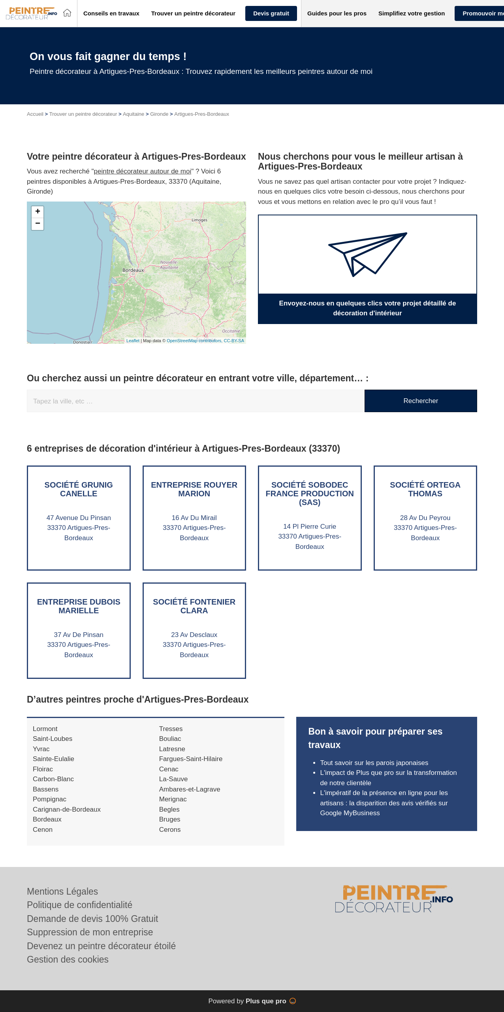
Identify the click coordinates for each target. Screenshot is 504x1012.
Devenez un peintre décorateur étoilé (101, 946)
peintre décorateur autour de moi (143, 171)
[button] (111, 13)
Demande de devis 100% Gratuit (92, 919)
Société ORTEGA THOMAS (425, 489)
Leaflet (132, 340)
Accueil (35, 114)
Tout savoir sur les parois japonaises (374, 763)
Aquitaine (133, 114)
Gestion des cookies (68, 959)
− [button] (37, 224)
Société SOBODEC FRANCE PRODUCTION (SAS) (310, 494)
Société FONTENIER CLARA (194, 606)
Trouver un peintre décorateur (83, 114)
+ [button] (37, 212)
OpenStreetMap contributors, (195, 340)
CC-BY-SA (234, 340)
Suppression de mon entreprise (90, 932)
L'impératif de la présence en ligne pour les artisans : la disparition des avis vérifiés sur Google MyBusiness (384, 803)
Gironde (159, 114)
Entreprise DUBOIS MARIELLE (78, 606)
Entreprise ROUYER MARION (194, 489)
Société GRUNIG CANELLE (79, 489)
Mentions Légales (62, 891)
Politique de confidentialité (79, 905)
